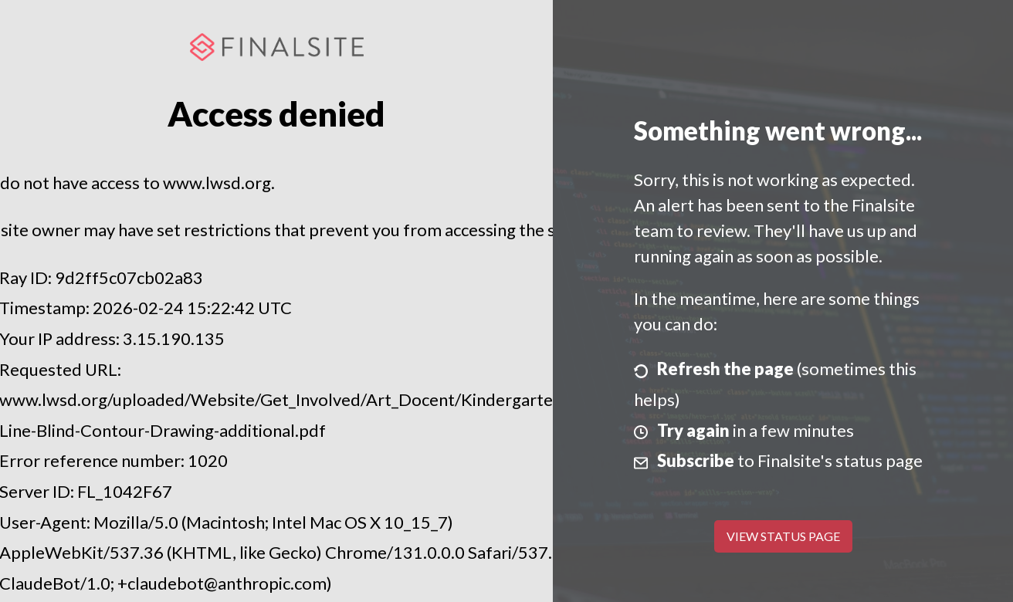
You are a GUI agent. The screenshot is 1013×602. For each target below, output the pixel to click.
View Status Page (783, 536)
